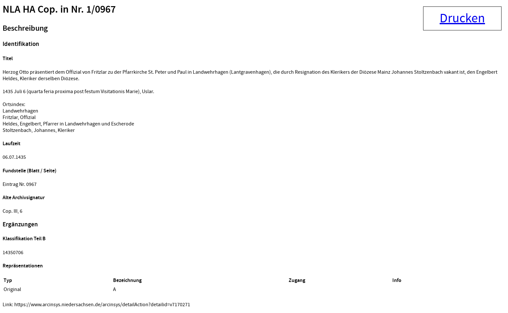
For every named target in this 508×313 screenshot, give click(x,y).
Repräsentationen (23, 266)
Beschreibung (25, 28)
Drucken (462, 18)
